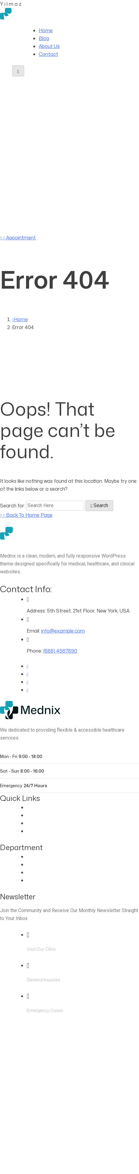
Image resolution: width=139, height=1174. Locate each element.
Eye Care (37, 856)
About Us (49, 46)
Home (46, 30)
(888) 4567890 (54, 229)
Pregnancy (39, 880)
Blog (44, 38)
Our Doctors (41, 815)
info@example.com (63, 630)
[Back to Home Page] (26, 515)
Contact (48, 54)
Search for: (13, 505)
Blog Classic (40, 831)
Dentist (35, 872)
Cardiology (39, 864)
